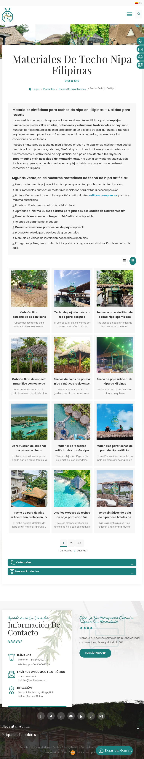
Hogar (34, 89)
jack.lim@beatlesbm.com (32, 680)
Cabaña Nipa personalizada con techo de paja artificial (29, 314)
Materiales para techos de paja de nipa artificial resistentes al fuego (115, 448)
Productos (49, 89)
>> (79, 543)
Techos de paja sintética (72, 89)
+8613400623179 (38, 660)
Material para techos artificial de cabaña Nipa (72, 448)
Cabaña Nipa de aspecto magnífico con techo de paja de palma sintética (29, 381)
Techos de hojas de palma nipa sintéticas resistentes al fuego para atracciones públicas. (72, 381)
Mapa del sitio (53, 752)
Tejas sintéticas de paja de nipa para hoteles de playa (114, 515)
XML (66, 752)
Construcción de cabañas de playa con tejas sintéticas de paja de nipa (29, 448)
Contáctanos (93, 653)
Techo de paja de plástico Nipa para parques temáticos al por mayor (71, 314)
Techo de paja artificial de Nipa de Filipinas (114, 381)
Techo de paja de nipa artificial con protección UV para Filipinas (29, 515)
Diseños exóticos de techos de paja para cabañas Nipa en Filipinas (72, 515)
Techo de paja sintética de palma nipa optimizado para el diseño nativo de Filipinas (115, 314)
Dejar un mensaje (114, 750)
